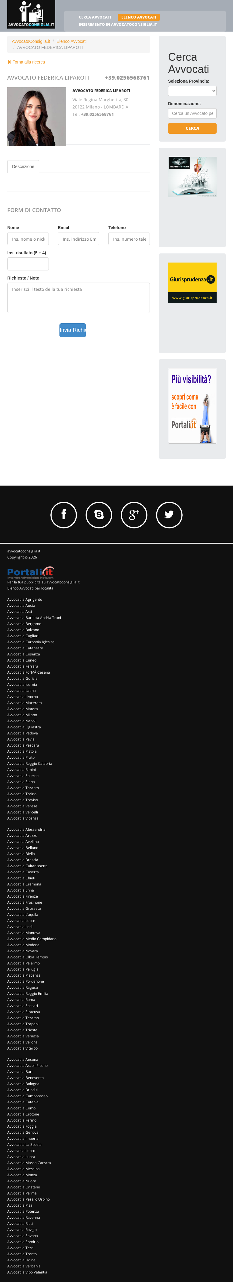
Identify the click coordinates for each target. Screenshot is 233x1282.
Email (63, 227)
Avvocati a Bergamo (24, 623)
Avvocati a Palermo (23, 963)
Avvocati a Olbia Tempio (27, 957)
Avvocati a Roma (21, 999)
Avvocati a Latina (21, 690)
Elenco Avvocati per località (30, 588)
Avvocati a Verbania (24, 1266)
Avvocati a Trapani (23, 1023)
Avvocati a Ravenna (23, 1217)
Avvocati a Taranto (23, 787)
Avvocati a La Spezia (24, 1144)
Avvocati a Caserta (23, 872)
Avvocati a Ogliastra (24, 727)
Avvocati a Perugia (23, 969)
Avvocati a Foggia (22, 1126)
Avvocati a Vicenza (23, 818)
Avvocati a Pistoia (22, 751)
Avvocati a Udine (21, 1260)
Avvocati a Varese (22, 806)
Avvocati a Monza (22, 1174)
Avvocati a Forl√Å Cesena (28, 672)
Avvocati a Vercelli (22, 812)
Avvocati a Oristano (23, 1187)
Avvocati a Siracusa (23, 1011)
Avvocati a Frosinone (24, 902)
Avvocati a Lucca (21, 1156)
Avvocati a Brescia (22, 859)
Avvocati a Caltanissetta (27, 865)
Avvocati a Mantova (23, 932)
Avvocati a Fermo (21, 1120)
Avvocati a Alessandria (26, 829)
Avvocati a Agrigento (24, 599)
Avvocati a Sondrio (23, 1241)
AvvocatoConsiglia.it (31, 41)
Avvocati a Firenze (22, 896)
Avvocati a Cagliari (23, 635)
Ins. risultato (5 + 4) (26, 252)
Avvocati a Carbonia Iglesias (31, 641)
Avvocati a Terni (20, 1247)
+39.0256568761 (127, 77)
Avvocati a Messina (23, 1168)
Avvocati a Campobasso (27, 1095)
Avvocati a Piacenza (24, 975)
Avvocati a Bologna (23, 1083)
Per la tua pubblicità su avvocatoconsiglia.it (43, 582)
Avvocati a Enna (20, 890)
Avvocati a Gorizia (22, 678)
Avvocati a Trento (22, 1253)
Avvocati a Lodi (19, 926)
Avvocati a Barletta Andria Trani (34, 617)
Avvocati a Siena (21, 781)
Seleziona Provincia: (188, 81)
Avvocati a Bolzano (23, 629)
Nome (13, 227)
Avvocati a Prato (21, 757)
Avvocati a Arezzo (22, 835)
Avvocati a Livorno (22, 696)
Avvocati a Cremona (24, 884)
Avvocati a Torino (21, 793)
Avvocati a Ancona (22, 1059)
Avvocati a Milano (22, 714)
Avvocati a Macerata (24, 702)
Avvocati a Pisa (19, 1205)
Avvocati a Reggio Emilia (27, 993)
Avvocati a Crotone (23, 1114)
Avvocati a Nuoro (21, 1181)
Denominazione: (184, 103)
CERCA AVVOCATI (95, 17)
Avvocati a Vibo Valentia (27, 1272)
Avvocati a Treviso (22, 800)
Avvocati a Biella (21, 853)
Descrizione (23, 166)
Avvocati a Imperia (23, 1138)
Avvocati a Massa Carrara (29, 1162)
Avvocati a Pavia (21, 739)
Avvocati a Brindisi (22, 1089)
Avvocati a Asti (19, 611)
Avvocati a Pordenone (25, 981)
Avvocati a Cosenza (23, 654)
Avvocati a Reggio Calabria (29, 763)
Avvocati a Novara (22, 951)
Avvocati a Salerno (23, 775)
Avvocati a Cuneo (21, 660)
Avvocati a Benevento (25, 1077)
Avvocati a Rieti (20, 1223)
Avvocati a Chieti (21, 878)
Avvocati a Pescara (23, 745)
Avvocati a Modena (23, 944)
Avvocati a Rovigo (22, 1229)
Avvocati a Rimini (21, 769)
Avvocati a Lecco (21, 1150)
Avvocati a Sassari (22, 1005)
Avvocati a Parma (22, 1193)
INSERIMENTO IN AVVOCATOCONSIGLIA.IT (118, 24)
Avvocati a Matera (22, 708)
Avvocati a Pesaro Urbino (28, 1199)
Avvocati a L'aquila (22, 914)
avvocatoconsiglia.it (23, 551)
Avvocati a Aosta (21, 605)
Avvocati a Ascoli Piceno (27, 1065)
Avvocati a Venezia (23, 1036)
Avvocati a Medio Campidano (31, 938)
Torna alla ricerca (26, 62)
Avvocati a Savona (22, 1235)
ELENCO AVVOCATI (138, 17)
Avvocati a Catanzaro (25, 648)
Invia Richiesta (73, 330)
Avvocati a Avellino (23, 841)
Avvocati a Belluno (22, 847)
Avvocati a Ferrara (22, 666)
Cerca (192, 128)
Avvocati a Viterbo (22, 1048)
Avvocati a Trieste (22, 1030)
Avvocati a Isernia (22, 684)
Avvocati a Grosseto (24, 908)
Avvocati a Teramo (23, 1017)
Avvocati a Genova (23, 1132)
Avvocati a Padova (22, 733)
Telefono (117, 227)
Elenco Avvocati (71, 41)
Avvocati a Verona (22, 1042)
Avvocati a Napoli (21, 720)
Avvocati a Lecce (21, 920)
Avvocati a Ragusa (22, 987)
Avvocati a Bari (19, 1071)
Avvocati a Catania (23, 1102)
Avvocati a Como (21, 1108)
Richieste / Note (23, 278)
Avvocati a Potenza (23, 1211)
